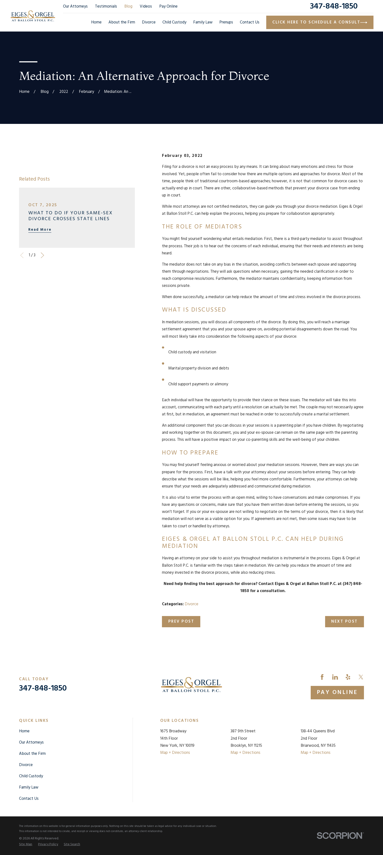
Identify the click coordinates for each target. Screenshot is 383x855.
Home (24, 731)
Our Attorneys (75, 6)
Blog (128, 6)
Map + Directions (175, 752)
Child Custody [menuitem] (174, 22)
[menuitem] (25, 844)
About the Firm (32, 753)
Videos (146, 6)
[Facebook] (322, 677)
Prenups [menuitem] (226, 22)
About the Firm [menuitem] (121, 22)
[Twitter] (361, 677)
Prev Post (181, 621)
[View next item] (42, 255)
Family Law (28, 787)
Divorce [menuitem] (149, 22)
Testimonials (106, 6)
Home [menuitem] (96, 22)
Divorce (191, 604)
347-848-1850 (334, 6)
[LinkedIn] (335, 677)
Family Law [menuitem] (203, 22)
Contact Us (29, 798)
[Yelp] (348, 677)
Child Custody (31, 776)
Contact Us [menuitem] (249, 22)
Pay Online (168, 6)
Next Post (344, 621)
